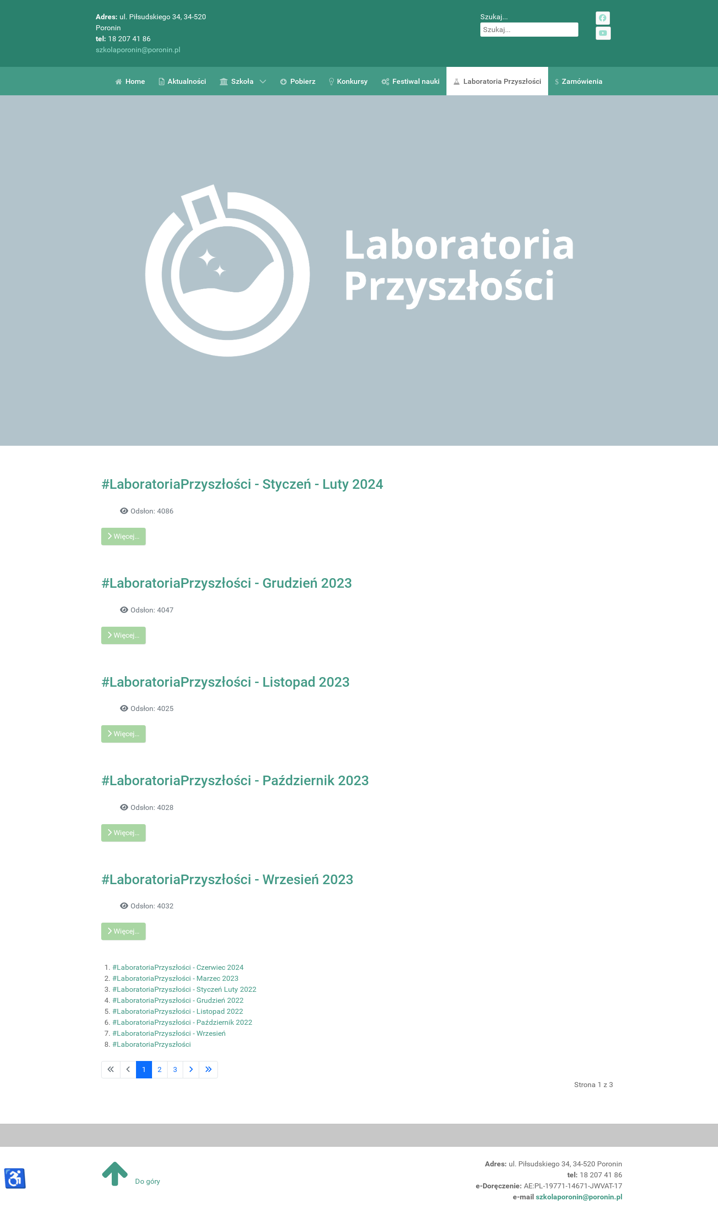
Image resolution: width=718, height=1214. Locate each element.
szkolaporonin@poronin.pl (138, 49)
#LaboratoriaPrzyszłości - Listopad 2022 (177, 1011)
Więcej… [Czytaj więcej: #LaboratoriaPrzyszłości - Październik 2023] (123, 832)
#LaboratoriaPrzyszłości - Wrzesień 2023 (227, 879)
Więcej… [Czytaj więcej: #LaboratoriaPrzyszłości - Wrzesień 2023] (123, 931)
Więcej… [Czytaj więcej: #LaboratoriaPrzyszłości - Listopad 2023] (123, 733)
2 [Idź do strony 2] (160, 1069)
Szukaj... (494, 16)
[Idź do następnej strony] (191, 1069)
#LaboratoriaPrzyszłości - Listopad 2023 (225, 682)
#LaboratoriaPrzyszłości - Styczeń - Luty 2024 (242, 484)
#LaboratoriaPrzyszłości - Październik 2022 (182, 1022)
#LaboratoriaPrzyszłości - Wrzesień (169, 1033)
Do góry (128, 1181)
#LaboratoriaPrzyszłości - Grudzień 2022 (178, 1000)
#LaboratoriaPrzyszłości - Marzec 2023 (175, 978)
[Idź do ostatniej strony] (208, 1069)
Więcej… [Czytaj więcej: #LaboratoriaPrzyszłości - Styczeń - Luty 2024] (123, 536)
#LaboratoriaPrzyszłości (151, 1044)
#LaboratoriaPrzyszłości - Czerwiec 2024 (178, 967)
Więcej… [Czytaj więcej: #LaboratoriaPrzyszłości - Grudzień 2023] (123, 635)
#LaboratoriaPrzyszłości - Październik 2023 (235, 780)
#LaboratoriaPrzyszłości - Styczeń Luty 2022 (184, 989)
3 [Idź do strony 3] (175, 1069)
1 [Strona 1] (144, 1069)
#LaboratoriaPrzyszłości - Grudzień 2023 (226, 583)
